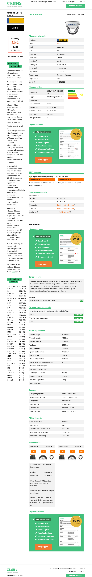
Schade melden (75, 6)
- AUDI (15, 305)
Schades (14, 4)
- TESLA (15, 337)
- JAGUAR (15, 373)
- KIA (15, 308)
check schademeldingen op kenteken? (44, 2)
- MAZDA (15, 329)
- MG (15, 368)
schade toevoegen (68, 2)
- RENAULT (15, 289)
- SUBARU (15, 375)
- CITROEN (15, 313)
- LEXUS (15, 358)
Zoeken (15, 28)
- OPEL (15, 296)
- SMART (15, 377)
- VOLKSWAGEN (15, 286)
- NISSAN (15, 322)
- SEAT (15, 325)
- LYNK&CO (15, 349)
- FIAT (15, 315)
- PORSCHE (15, 346)
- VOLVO (15, 310)
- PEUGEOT (15, 293)
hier (13, 272)
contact (82, 2)
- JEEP (15, 356)
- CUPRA (15, 361)
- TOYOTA (15, 301)
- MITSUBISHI (15, 334)
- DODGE (15, 380)
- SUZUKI (15, 327)
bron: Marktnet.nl (34, 225)
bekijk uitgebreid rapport (65, 205)
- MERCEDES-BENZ (15, 298)
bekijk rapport (43, 160)
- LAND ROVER (15, 341)
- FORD (15, 291)
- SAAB (15, 370)
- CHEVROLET (15, 351)
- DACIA (15, 339)
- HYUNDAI (15, 317)
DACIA (59, 44)
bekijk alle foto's (64, 212)
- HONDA (15, 344)
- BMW (15, 303)
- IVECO (15, 365)
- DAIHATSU (15, 363)
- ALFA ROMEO (15, 353)
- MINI (15, 332)
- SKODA (15, 320)
